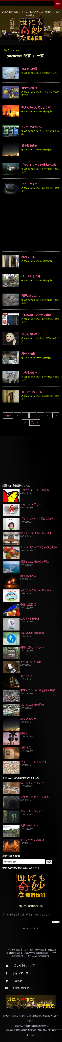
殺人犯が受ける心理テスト (36, 533)
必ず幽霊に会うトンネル (34, 797)
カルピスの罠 (29, 68)
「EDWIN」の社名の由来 (36, 315)
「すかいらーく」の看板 (34, 490)
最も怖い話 (27, 676)
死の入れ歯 (28, 353)
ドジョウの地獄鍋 (30, 661)
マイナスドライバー (32, 811)
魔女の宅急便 (29, 88)
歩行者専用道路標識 (32, 633)
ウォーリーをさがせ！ (33, 761)
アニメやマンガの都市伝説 (36, 953)
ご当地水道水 (29, 372)
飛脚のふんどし (30, 295)
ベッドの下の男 (30, 276)
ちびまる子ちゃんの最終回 (36, 590)
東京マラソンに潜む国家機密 (37, 690)
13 (56, 415)
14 (25, 422)
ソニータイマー (30, 184)
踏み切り (25, 733)
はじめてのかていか (32, 782)
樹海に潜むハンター (32, 647)
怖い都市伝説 (46, 111)
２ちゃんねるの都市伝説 (38, 956)
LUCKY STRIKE (29, 618)
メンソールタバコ (32, 126)
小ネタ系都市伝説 (48, 73)
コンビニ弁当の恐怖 (32, 704)
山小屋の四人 (28, 575)
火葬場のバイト (29, 825)
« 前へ (8, 415)
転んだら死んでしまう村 (36, 107)
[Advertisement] (31, 225)
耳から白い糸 (29, 334)
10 (32, 415)
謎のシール (28, 257)
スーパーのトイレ (32, 392)
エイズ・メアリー (30, 504)
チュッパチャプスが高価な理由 (38, 547)
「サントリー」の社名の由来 (38, 164)
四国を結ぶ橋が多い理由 (34, 561)
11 (40, 415)
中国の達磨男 (28, 604)
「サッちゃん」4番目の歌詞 (37, 518)
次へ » (34, 422)
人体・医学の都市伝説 (34, 950)
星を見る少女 (29, 145)
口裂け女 (25, 747)
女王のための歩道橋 (32, 839)
